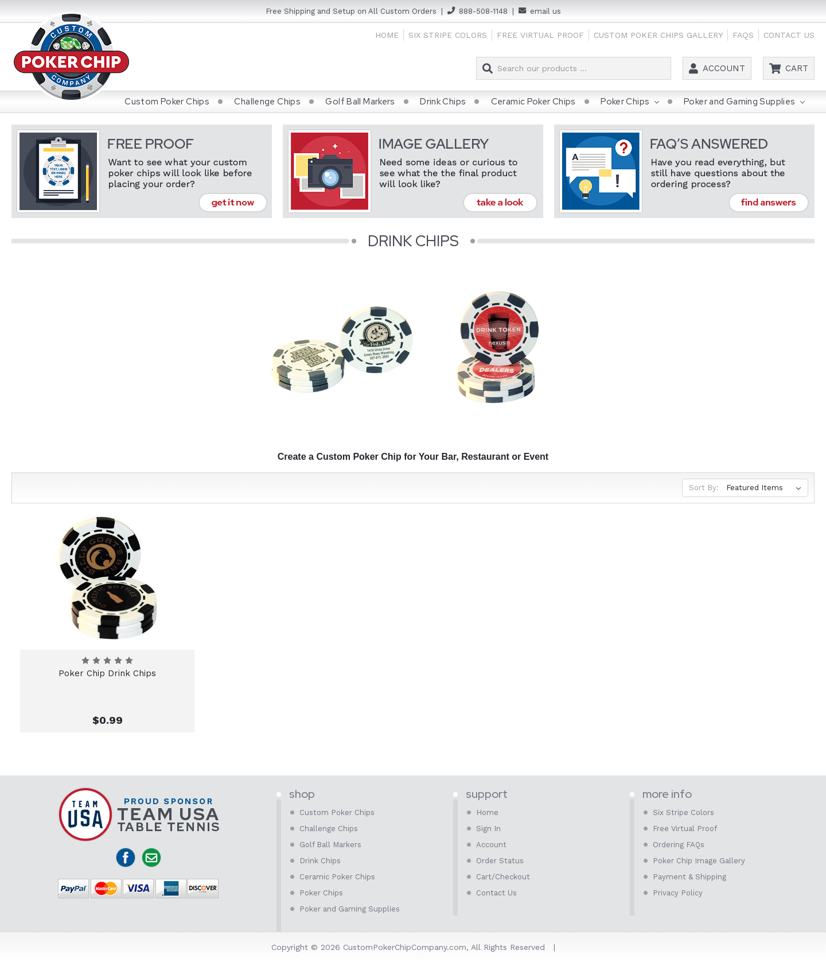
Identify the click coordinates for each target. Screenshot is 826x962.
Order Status (500, 860)
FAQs (743, 35)
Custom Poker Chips (166, 101)
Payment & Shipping (689, 876)
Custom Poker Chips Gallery (658, 35)
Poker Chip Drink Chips (107, 673)
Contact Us (789, 35)
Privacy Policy (678, 893)
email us (545, 11)
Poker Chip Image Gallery (699, 860)
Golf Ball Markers (360, 101)
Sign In (488, 828)
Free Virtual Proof (540, 35)
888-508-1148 (483, 11)
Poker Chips (630, 102)
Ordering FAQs (678, 844)
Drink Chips (443, 101)
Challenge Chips (267, 101)
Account (724, 68)
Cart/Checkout (503, 876)
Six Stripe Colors (447, 35)
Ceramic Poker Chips (533, 101)
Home (387, 35)
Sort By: (704, 487)
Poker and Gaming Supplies (744, 102)
